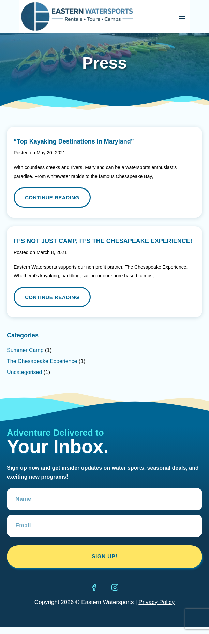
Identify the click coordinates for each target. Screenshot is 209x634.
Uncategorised (24, 372)
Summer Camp (25, 350)
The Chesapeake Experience (42, 361)
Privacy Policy (156, 602)
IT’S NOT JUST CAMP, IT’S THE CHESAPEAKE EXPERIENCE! (103, 241)
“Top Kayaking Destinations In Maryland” (74, 141)
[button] (181, 16)
